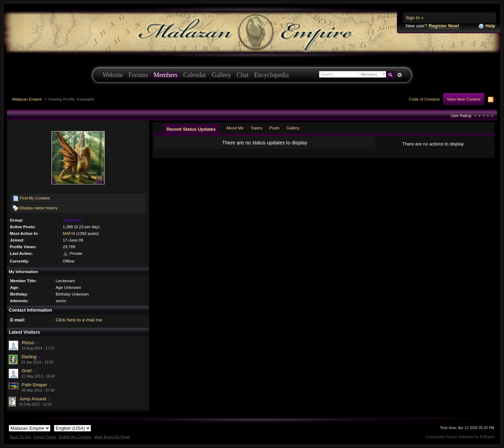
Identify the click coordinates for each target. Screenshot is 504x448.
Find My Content (31, 198)
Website (113, 75)
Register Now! (444, 25)
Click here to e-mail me (79, 320)
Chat (242, 75)
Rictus (28, 342)
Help (486, 26)
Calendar (194, 75)
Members (166, 75)
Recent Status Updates (191, 129)
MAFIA (69, 233)
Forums (138, 75)
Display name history (35, 208)
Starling (28, 356)
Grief (26, 370)
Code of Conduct (424, 99)
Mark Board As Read (112, 437)
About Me (235, 127)
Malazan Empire (27, 99)
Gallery (221, 75)
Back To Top (20, 437)
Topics (256, 127)
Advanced (399, 75)
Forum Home (45, 437)
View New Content (464, 99)
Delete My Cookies (75, 437)
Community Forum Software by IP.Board (459, 437)
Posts (274, 127)
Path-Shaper (34, 384)
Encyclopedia (271, 75)
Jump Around (32, 398)
